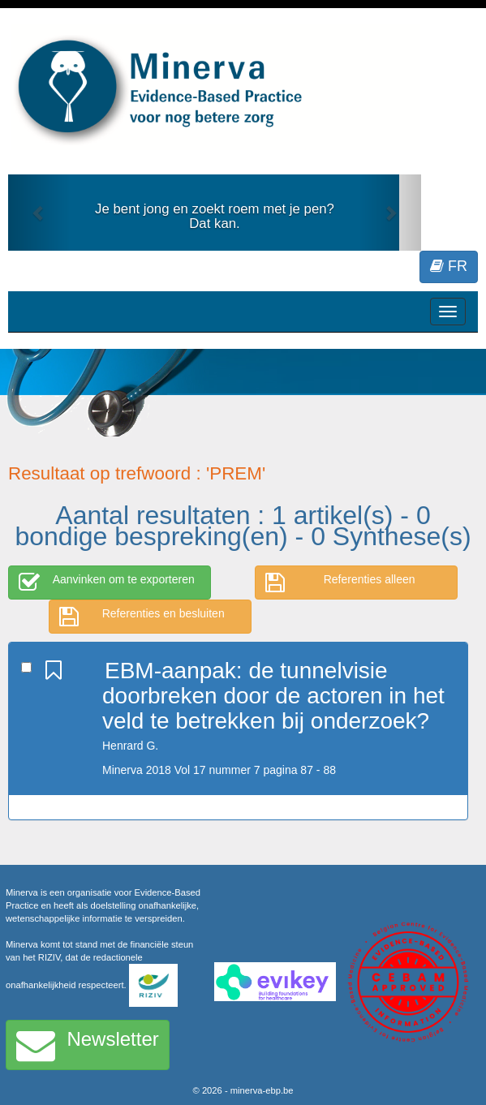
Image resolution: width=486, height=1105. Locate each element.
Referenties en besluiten (142, 616)
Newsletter (87, 1044)
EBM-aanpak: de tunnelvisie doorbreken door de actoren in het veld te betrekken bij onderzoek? (273, 695)
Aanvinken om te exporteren (107, 582)
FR (448, 266)
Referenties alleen (340, 582)
